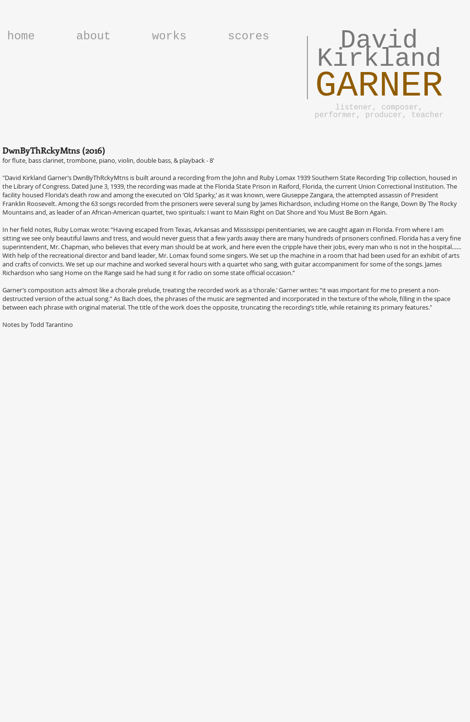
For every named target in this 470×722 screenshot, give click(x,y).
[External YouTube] (235, 483)
